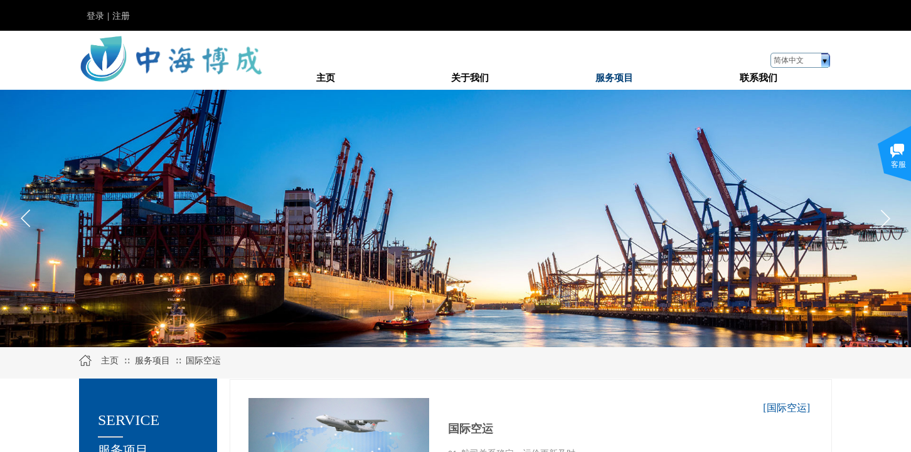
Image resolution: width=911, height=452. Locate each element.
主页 (110, 360)
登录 (95, 16)
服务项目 (152, 360)
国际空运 (203, 360)
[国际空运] (786, 407)
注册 (121, 16)
